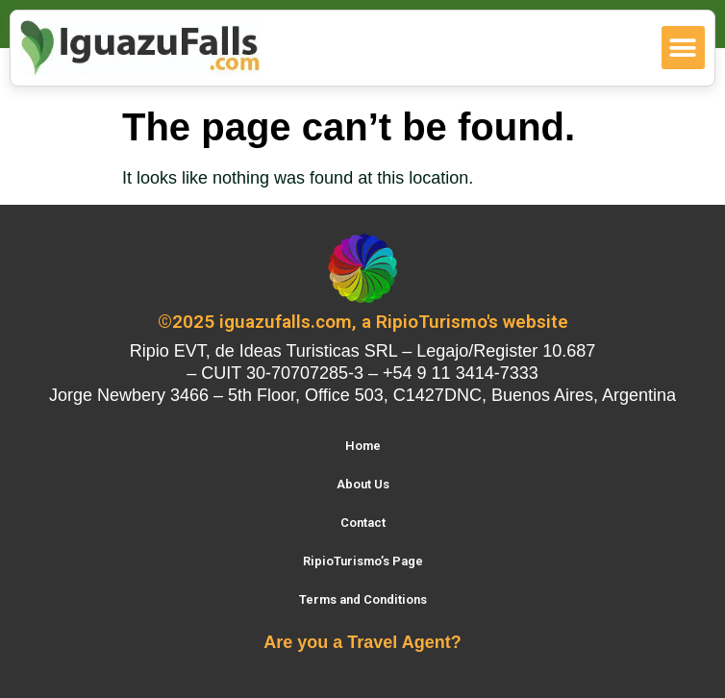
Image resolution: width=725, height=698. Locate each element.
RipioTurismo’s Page (363, 561)
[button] (683, 47)
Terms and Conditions (363, 599)
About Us (363, 484)
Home (363, 445)
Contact (363, 522)
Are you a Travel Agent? (362, 642)
